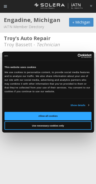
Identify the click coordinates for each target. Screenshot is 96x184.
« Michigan (81, 22)
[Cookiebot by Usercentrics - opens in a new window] (69, 56)
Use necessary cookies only (48, 125)
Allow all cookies (48, 116)
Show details (77, 105)
